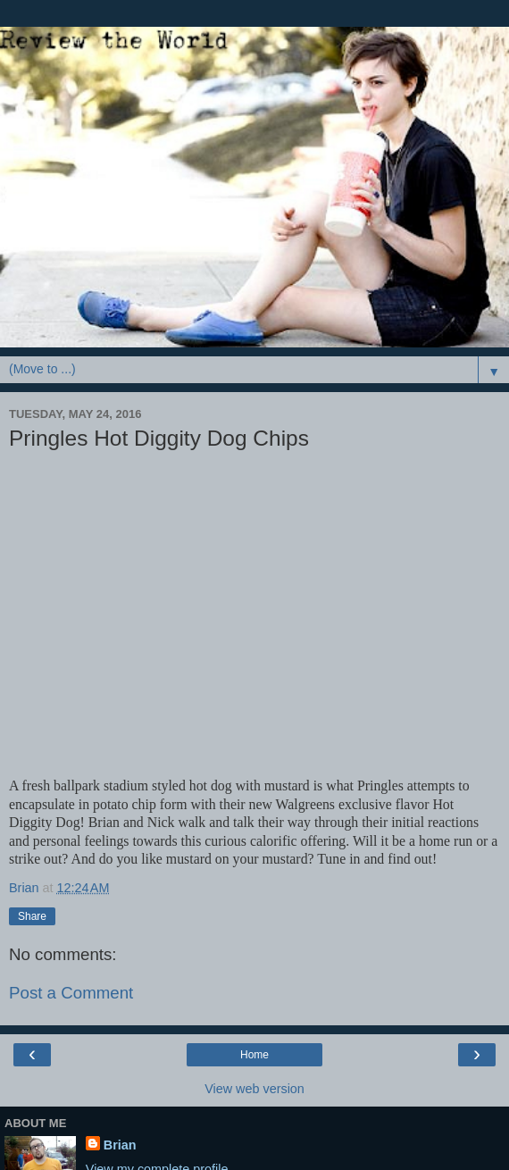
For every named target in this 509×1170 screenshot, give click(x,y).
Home (254, 1055)
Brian (120, 1145)
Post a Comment (71, 992)
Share (32, 916)
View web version (254, 1089)
